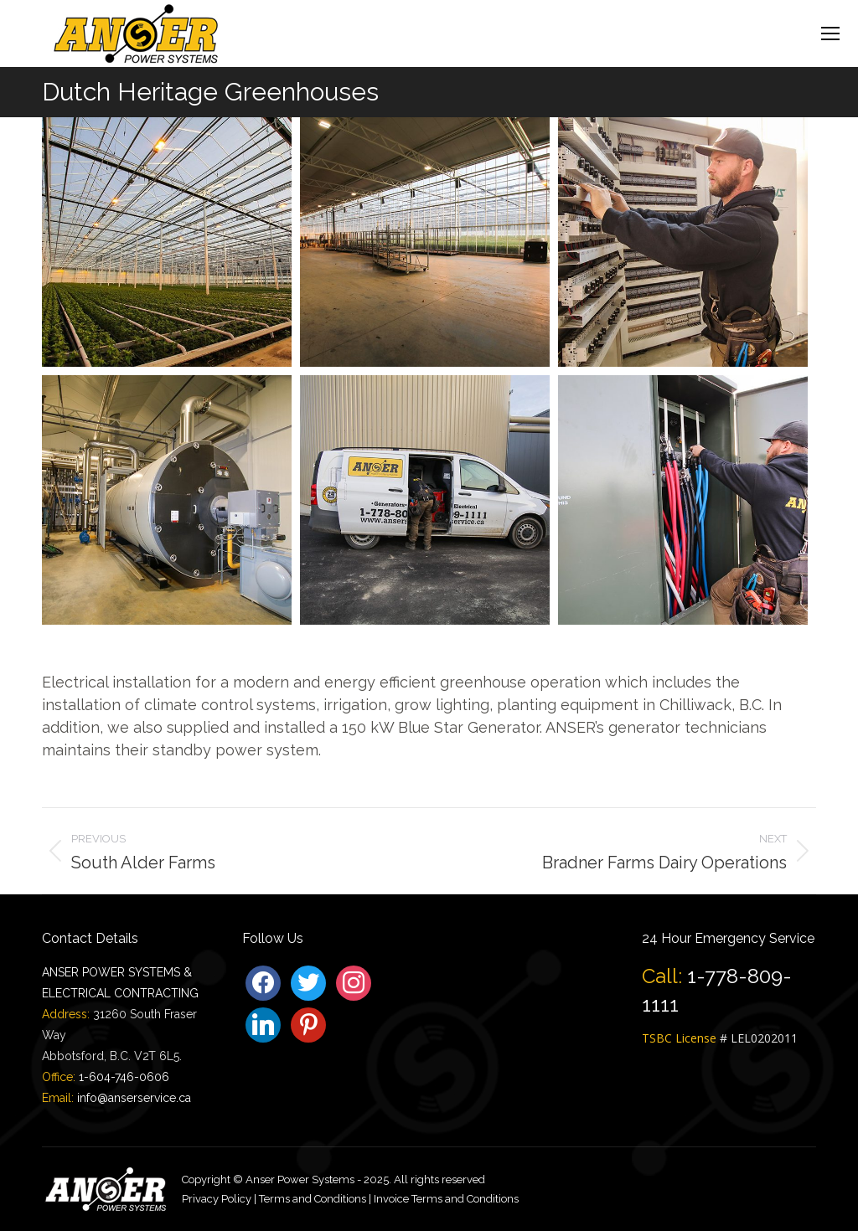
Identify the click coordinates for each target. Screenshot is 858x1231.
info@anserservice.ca (134, 1098)
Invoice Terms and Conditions (446, 1198)
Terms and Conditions (312, 1198)
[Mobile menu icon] (830, 33)
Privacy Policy (216, 1198)
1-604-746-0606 (124, 1077)
